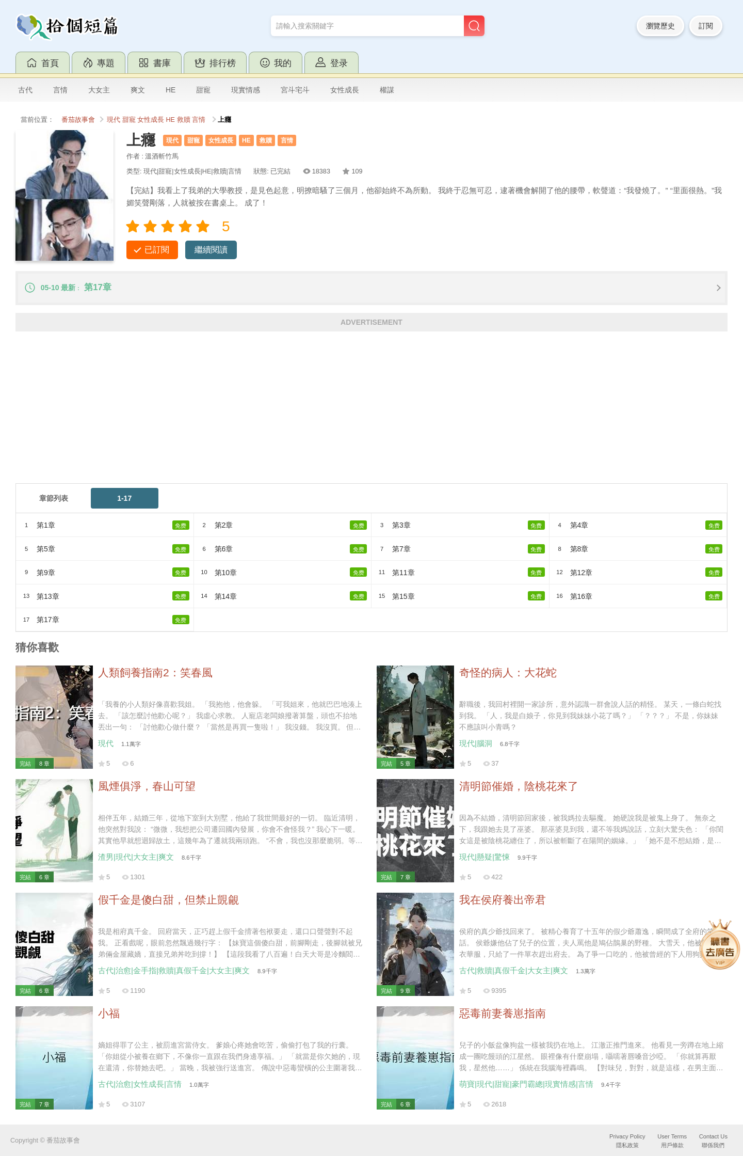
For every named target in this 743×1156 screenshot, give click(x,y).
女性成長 (344, 90)
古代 (25, 90)
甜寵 (203, 90)
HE (170, 90)
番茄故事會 (78, 119)
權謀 (387, 90)
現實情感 (245, 90)
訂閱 (706, 26)
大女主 (99, 90)
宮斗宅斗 (295, 90)
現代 (113, 119)
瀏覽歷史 (660, 26)
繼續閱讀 (211, 249)
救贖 (183, 119)
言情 (60, 90)
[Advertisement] (325, 411)
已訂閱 (156, 249)
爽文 (138, 90)
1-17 (124, 498)
